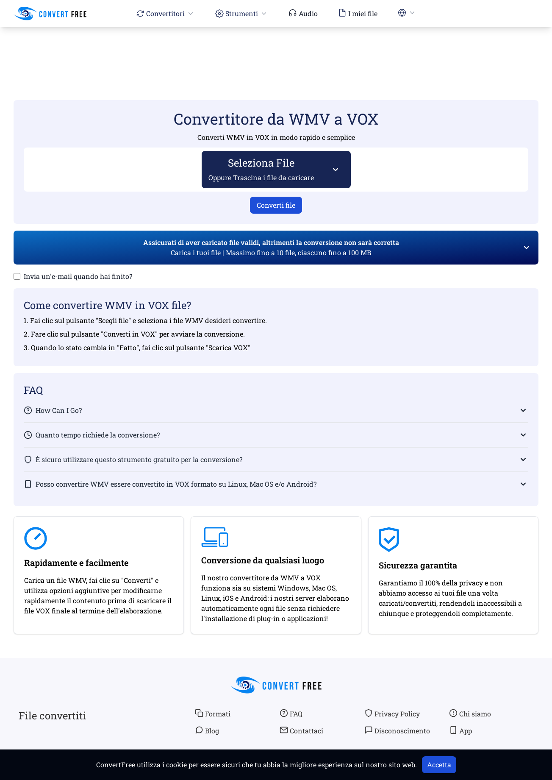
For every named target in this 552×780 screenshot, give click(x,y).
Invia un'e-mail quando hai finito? (78, 276)
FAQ (291, 713)
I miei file (357, 13)
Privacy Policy (392, 713)
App (460, 730)
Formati (212, 713)
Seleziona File (261, 169)
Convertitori (165, 13)
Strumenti (241, 13)
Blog (207, 730)
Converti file (276, 205)
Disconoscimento (397, 730)
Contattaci (301, 730)
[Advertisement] (276, 51)
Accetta (439, 764)
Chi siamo (470, 713)
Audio (303, 13)
